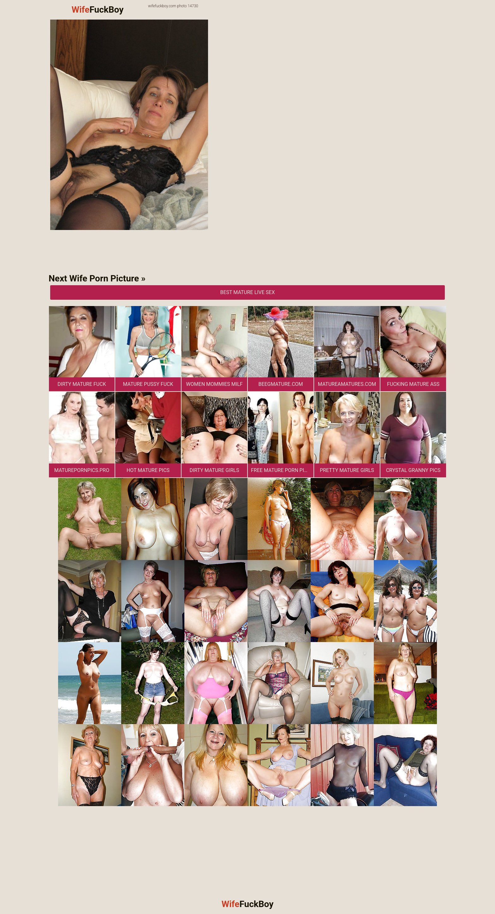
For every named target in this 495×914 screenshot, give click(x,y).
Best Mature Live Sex (247, 292)
